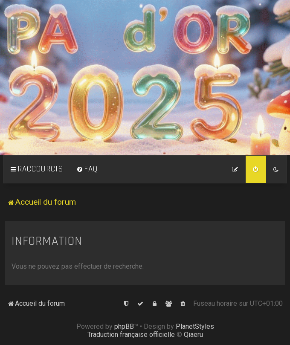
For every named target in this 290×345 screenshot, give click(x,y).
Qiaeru (193, 335)
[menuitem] (87, 169)
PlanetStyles (195, 326)
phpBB (124, 326)
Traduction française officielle (131, 335)
